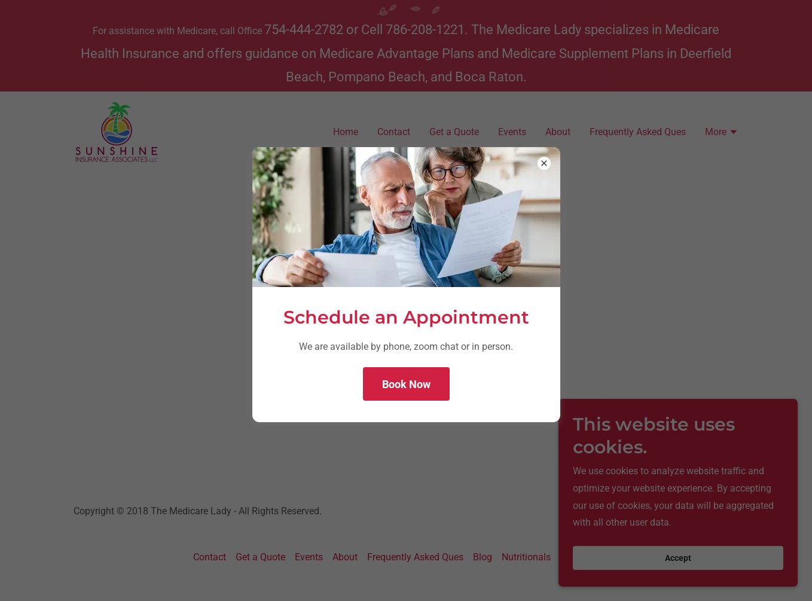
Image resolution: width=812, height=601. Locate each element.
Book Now (406, 384)
